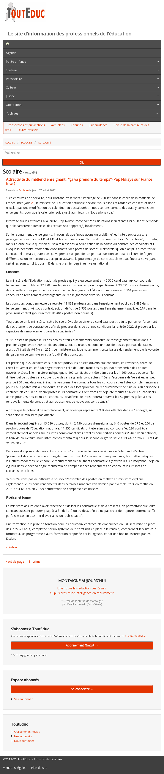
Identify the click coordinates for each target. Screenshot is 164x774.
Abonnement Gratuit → (82, 645)
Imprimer (35, 561)
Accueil (10, 142)
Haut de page (14, 561)
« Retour (12, 547)
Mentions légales (14, 768)
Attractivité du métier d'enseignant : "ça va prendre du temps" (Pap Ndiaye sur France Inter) (79, 181)
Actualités (58, 125)
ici (32, 203)
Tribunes (77, 125)
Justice (10, 96)
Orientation (14, 105)
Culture (11, 87)
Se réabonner (23, 699)
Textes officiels (27, 130)
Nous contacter (24, 741)
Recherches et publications (26, 125)
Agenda (11, 53)
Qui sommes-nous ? (27, 732)
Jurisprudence (98, 125)
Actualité (44, 142)
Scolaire (11, 70)
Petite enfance (16, 61)
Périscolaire (14, 79)
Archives (12, 113)
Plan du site (39, 768)
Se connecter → (82, 689)
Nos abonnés (23, 736)
